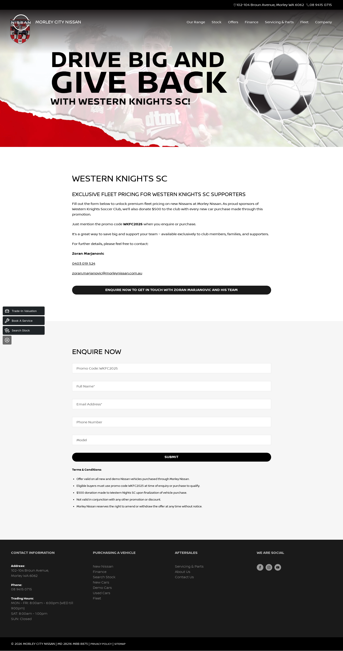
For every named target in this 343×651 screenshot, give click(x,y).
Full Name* (86, 386)
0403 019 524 (83, 264)
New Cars (101, 582)
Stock (216, 22)
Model (82, 440)
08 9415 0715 (321, 5)
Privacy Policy (101, 644)
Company (323, 22)
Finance (251, 22)
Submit (171, 457)
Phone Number (89, 422)
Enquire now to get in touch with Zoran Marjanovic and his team (171, 290)
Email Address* (89, 404)
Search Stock (104, 577)
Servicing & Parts (279, 22)
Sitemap (120, 644)
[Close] (7, 340)
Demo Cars (102, 588)
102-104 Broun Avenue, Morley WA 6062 (270, 5)
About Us (182, 572)
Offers (233, 22)
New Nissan (103, 566)
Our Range (196, 22)
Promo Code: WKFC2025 (97, 368)
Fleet (304, 22)
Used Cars (101, 593)
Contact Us (184, 577)
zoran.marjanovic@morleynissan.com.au (107, 273)
